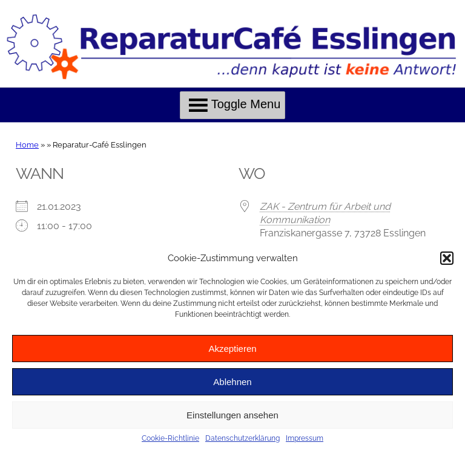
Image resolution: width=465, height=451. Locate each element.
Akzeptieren (232, 348)
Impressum (304, 438)
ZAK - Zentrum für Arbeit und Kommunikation (325, 213)
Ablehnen (232, 382)
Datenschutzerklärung (242, 438)
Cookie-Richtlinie (170, 438)
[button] (447, 258)
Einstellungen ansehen (232, 415)
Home (27, 144)
